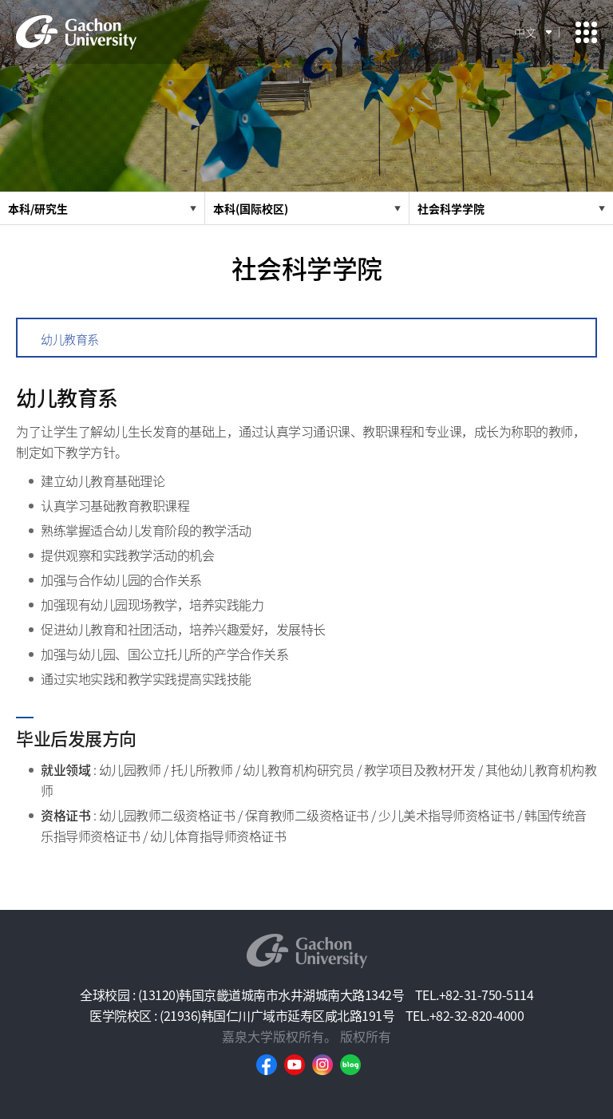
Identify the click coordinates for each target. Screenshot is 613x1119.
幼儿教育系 (70, 338)
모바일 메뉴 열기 (586, 32)
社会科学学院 (450, 208)
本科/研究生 (38, 208)
